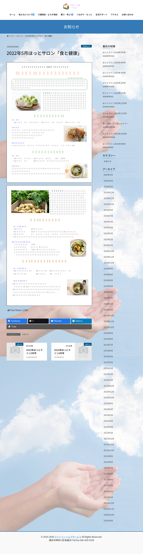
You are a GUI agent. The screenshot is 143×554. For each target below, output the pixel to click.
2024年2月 (108, 303)
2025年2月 (108, 239)
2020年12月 (109, 503)
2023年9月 (108, 333)
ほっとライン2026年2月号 (114, 93)
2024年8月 (108, 274)
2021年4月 (108, 479)
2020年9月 (108, 520)
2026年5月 (108, 174)
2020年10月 (109, 514)
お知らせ (86, 46)
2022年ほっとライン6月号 (62, 351)
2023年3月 (108, 368)
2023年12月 (109, 315)
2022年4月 (108, 421)
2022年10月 (109, 397)
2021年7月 (108, 467)
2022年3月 (108, 426)
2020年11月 (109, 508)
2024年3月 (108, 297)
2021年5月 (108, 473)
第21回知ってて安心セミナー (115, 123)
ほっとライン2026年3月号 (114, 72)
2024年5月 (108, 286)
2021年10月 (109, 450)
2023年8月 (108, 338)
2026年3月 (108, 180)
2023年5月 (108, 356)
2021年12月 (109, 438)
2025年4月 (108, 227)
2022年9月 (108, 403)
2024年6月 (108, 280)
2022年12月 (109, 385)
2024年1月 (108, 309)
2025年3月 (108, 233)
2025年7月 (108, 215)
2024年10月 (109, 262)
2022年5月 (108, 415)
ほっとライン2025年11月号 (115, 113)
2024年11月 (109, 256)
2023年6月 (108, 350)
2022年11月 (109, 391)
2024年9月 (108, 268)
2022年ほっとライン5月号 (34, 351)
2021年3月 (108, 485)
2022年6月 (108, 409)
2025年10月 (109, 204)
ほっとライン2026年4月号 (114, 62)
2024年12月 (109, 251)
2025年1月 (108, 245)
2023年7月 (108, 344)
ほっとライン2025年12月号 (115, 103)
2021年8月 (108, 462)
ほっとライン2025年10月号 (115, 133)
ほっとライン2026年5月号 (114, 52)
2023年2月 (108, 374)
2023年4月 (108, 362)
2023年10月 (109, 327)
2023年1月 (108, 380)
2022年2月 (108, 432)
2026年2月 (108, 186)
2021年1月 (108, 497)
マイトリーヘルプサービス (67, 536)
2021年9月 (108, 456)
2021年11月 (109, 444)
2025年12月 (109, 192)
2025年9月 (108, 210)
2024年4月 (108, 292)
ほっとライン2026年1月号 (114, 82)
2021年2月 (108, 491)
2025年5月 (108, 221)
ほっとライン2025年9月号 (114, 143)
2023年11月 (109, 321)
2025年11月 (109, 198)
